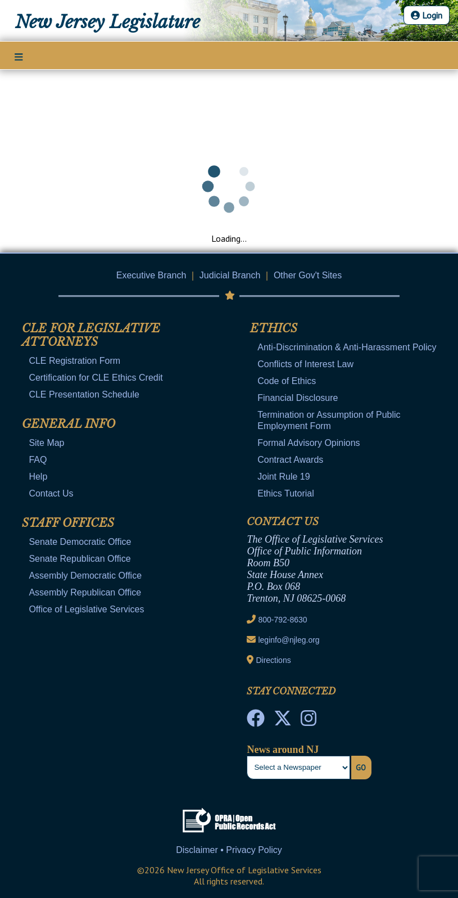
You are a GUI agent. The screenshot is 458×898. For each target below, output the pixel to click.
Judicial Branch (230, 275)
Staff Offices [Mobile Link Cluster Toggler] (68, 523)
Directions (273, 660)
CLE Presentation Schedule (84, 394)
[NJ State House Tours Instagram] (308, 721)
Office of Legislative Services (86, 609)
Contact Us (51, 493)
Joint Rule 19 (283, 476)
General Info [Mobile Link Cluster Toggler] (68, 424)
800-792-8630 (282, 619)
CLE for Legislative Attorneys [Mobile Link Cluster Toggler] (91, 335)
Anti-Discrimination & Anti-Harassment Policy (346, 347)
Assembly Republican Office (85, 592)
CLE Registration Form (74, 360)
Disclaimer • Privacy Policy (229, 850)
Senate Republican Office (79, 558)
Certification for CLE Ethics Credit (95, 377)
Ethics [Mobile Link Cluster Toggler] (273, 328)
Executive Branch (151, 275)
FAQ (38, 459)
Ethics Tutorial (285, 493)
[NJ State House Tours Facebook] (256, 721)
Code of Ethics (286, 381)
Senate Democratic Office (80, 542)
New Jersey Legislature (107, 22)
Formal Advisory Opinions (308, 443)
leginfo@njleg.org (288, 639)
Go (361, 767)
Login (426, 15)
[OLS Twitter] (283, 721)
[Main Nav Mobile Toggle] (18, 56)
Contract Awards (290, 459)
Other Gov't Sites (308, 275)
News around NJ (283, 749)
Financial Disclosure (297, 398)
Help (38, 476)
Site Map (46, 443)
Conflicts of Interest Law (305, 364)
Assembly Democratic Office (85, 575)
